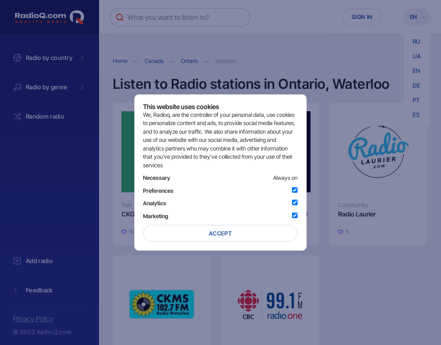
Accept (220, 233)
